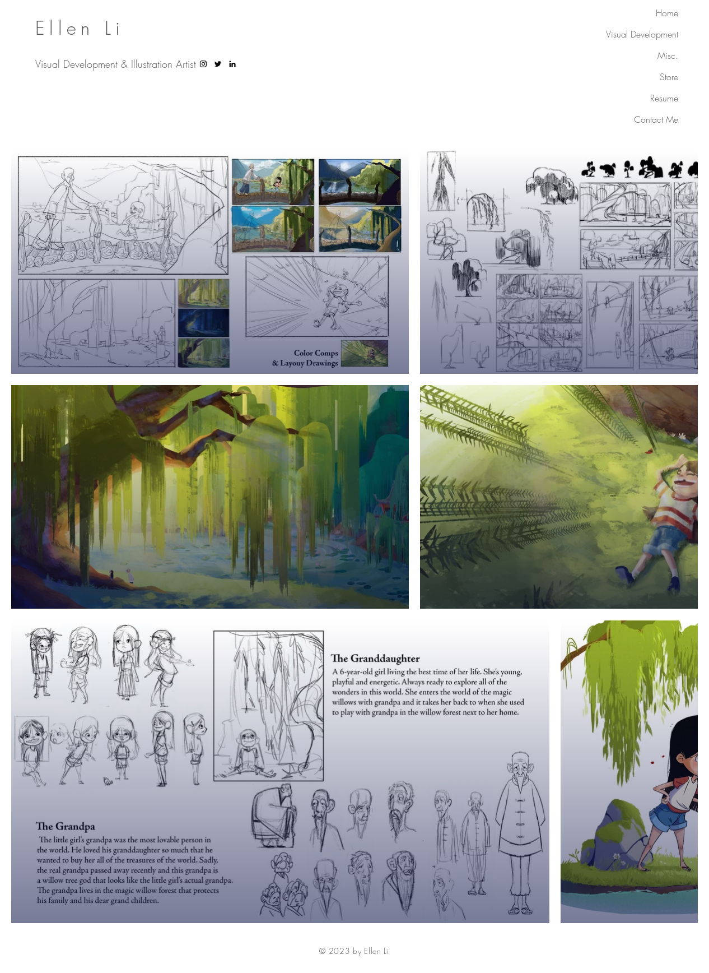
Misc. (667, 55)
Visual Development (642, 34)
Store (669, 77)
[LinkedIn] (232, 63)
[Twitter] (217, 63)
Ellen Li (79, 28)
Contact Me (656, 119)
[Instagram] (203, 63)
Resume (664, 98)
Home (667, 13)
